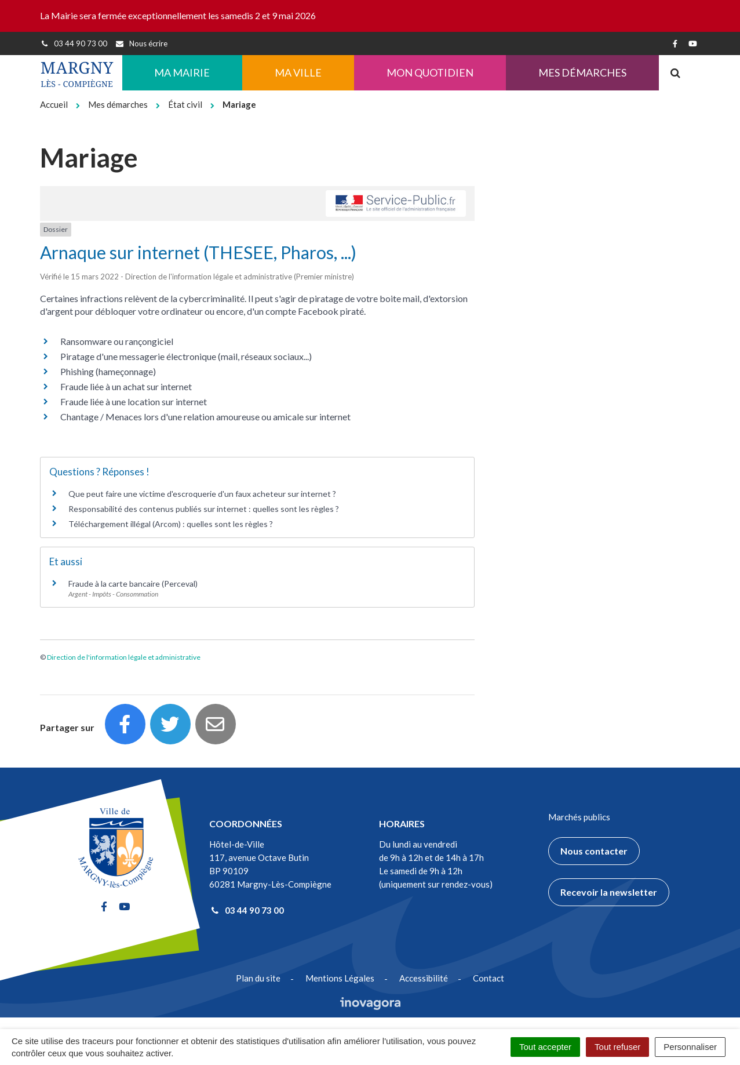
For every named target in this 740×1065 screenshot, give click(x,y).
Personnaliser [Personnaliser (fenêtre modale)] (690, 1047)
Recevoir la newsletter (608, 891)
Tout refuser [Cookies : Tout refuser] (617, 1047)
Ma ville (298, 72)
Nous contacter (594, 850)
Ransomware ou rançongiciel (116, 341)
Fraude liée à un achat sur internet (126, 386)
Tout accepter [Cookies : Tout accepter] (545, 1047)
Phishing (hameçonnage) (108, 371)
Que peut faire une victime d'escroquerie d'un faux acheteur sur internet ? (202, 494)
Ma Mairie (182, 72)
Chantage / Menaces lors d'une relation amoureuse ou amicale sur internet (205, 416)
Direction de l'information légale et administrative (124, 657)
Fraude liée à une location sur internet (133, 401)
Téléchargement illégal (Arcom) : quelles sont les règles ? (170, 524)
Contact (488, 978)
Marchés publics (579, 817)
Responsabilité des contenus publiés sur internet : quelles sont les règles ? (203, 509)
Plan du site (258, 978)
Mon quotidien (430, 72)
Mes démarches (582, 72)
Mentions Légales (339, 978)
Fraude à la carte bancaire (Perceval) (133, 583)
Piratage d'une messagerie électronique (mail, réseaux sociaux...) (186, 356)
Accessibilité (423, 978)
